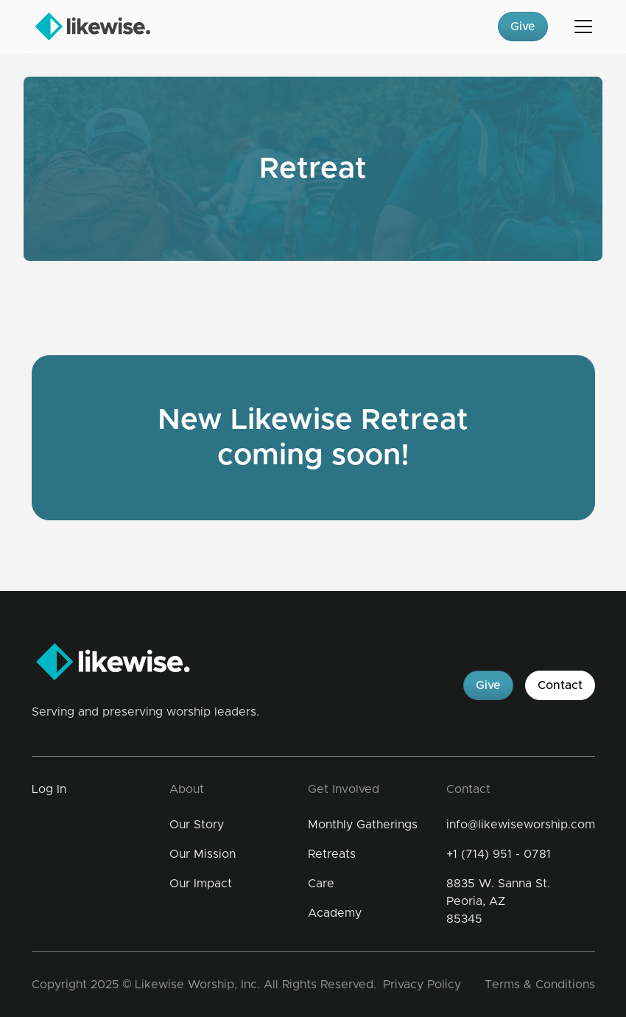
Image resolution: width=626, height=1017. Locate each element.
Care (321, 884)
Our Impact (200, 884)
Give (522, 26)
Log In (49, 789)
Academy (335, 913)
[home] (92, 26)
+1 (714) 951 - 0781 (498, 854)
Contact (560, 685)
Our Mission (202, 854)
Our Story (196, 825)
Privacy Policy (422, 984)
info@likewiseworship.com (520, 825)
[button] (580, 26)
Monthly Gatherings (363, 825)
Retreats (332, 854)
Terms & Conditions (540, 984)
